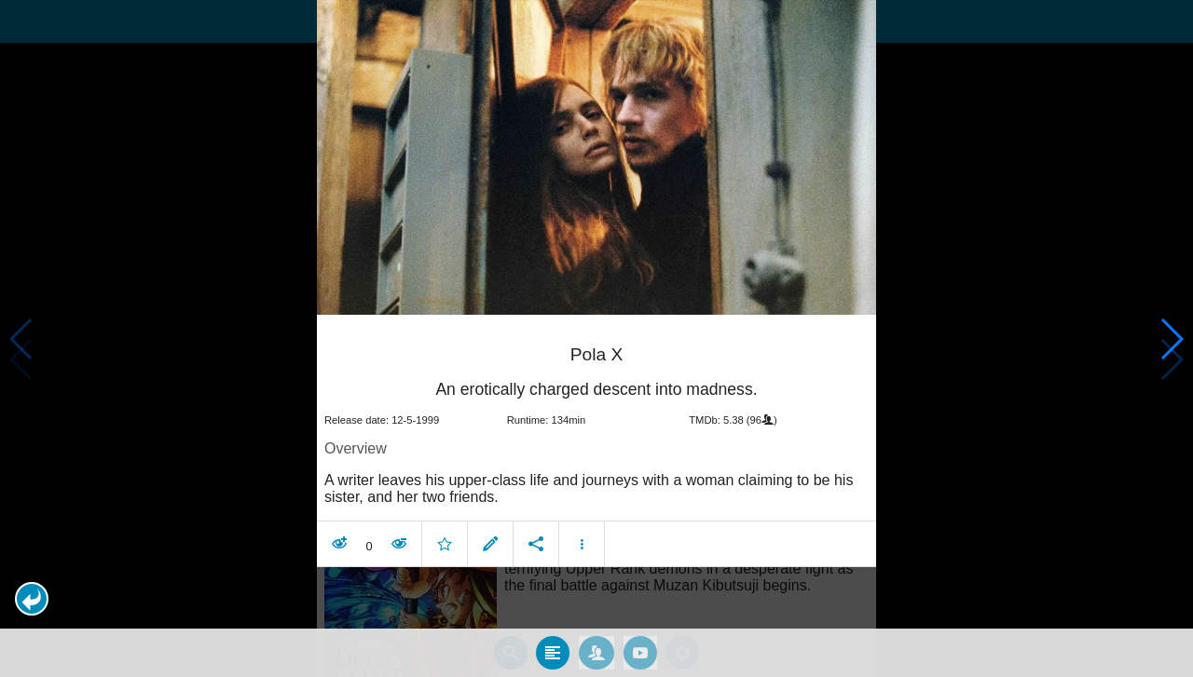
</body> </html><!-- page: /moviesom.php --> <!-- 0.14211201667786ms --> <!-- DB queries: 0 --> (596, 338)
